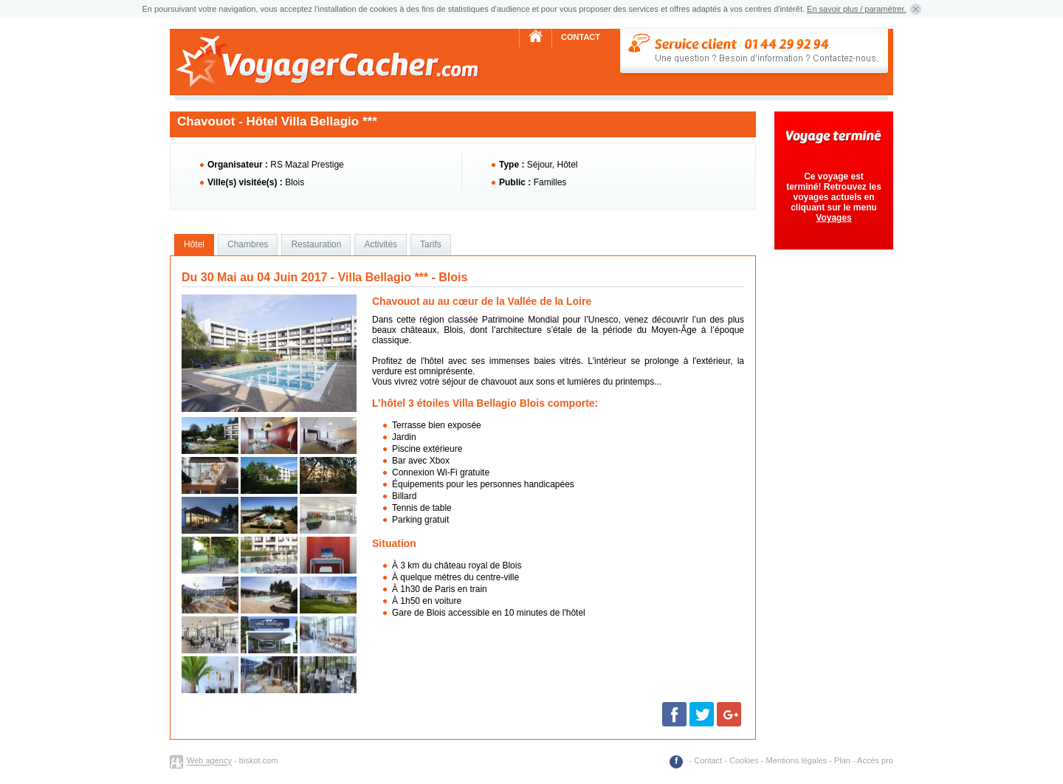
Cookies (744, 760)
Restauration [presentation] (316, 244)
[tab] (194, 245)
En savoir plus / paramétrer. (857, 8)
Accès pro (875, 760)
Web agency (209, 761)
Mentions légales (797, 760)
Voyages (833, 218)
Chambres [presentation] (247, 244)
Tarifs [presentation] (430, 244)
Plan (842, 760)
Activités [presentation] (380, 244)
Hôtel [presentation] (194, 244)
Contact (580, 36)
